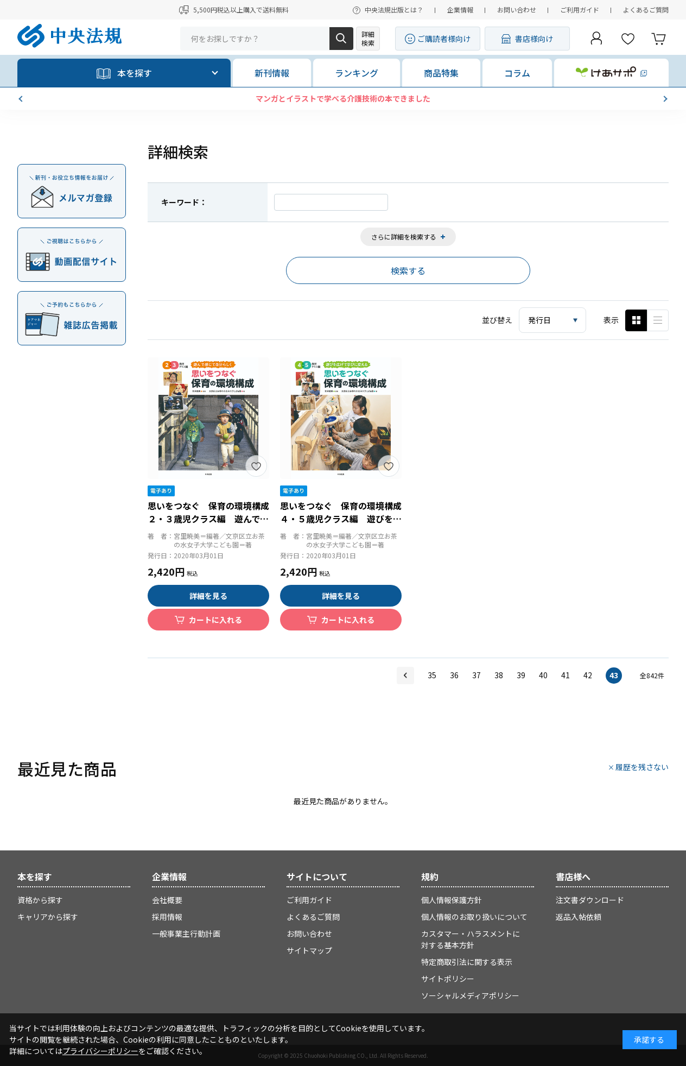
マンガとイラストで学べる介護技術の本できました (343, 98)
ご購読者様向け (444, 38)
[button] (21, 98)
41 (565, 675)
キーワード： (184, 202)
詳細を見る (208, 595)
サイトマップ (309, 950)
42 (587, 675)
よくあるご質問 (646, 9)
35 (432, 675)
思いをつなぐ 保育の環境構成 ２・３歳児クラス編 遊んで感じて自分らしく (213, 518)
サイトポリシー (447, 978)
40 (543, 675)
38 (498, 675)
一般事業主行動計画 (186, 933)
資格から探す (40, 899)
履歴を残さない (642, 766)
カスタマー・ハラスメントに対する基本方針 (470, 939)
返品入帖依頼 (578, 916)
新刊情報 (272, 72)
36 (454, 675)
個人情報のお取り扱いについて (474, 916)
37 (476, 675)
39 (521, 675)
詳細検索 (367, 38)
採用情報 (167, 916)
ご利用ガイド (579, 9)
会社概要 (167, 899)
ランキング (356, 72)
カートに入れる (215, 619)
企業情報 (460, 9)
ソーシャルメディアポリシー (470, 995)
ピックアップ (658, 320)
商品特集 (441, 72)
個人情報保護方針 (451, 899)
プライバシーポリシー (100, 1050)
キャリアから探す (47, 916)
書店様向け (534, 38)
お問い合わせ (516, 9)
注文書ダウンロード (590, 899)
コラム (517, 72)
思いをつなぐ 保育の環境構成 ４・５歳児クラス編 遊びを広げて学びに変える (345, 518)
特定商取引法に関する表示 (466, 961)
